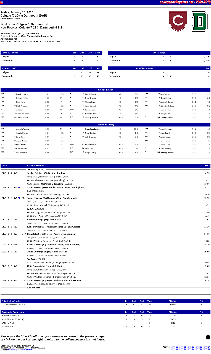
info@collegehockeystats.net (19, 350)
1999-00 (175, 347)
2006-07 (191, 349)
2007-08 (199, 349)
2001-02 (191, 347)
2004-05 (175, 349)
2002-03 (199, 347)
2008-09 (207, 349)
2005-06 (183, 349)
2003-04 (207, 347)
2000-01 (183, 347)
